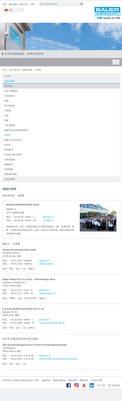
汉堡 (6, 115)
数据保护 (84, 380)
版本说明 (72, 380)
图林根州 (8, 164)
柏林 (6, 101)
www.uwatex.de (46, 264)
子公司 (7, 76)
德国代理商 (27, 70)
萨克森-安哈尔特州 (13, 154)
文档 (32, 4)
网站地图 (13, 4)
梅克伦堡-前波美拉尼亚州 (16, 130)
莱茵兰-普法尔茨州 (13, 140)
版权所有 (46, 380)
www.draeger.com (47, 293)
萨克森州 (8, 150)
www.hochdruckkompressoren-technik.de (58, 359)
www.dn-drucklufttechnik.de (52, 323)
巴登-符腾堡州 (11, 91)
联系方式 (24, 4)
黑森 (6, 120)
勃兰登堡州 (9, 105)
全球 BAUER (14, 70)
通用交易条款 (59, 380)
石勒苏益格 (9, 159)
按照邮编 (8, 169)
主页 (4, 4)
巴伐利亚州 (9, 96)
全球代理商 (9, 179)
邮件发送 (43, 260)
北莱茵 (7, 135)
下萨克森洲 (9, 125)
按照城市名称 (10, 174)
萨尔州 (7, 145)
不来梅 (7, 110)
